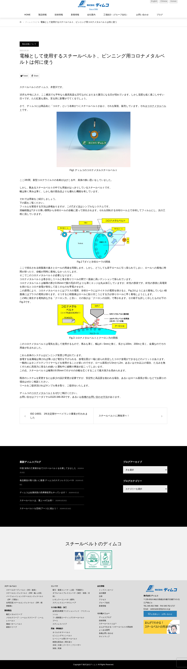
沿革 (101, 596)
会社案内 (91, 14)
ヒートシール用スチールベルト (65, 639)
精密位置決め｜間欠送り (62, 642)
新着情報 (75, 14)
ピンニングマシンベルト (62, 636)
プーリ (55, 621)
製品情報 (42, 14)
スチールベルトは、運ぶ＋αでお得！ (37, 500)
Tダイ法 (76, 206)
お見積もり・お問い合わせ (159, 614)
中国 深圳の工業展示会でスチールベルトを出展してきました (48, 468)
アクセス (102, 600)
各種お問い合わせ (106, 633)
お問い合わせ (142, 14)
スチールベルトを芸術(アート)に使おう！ (39, 508)
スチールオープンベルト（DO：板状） (21, 590)
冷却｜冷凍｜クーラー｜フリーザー (67, 645)
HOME (27, 14)
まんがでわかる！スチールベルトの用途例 (116, 627)
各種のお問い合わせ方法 (95, 397)
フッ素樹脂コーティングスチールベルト (68, 618)
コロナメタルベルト (42, 393)
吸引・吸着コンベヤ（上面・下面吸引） (68, 590)
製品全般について (29, 44)
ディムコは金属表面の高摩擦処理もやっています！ (43, 492)
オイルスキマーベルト (61, 632)
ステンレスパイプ (60, 624)
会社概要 (102, 593)
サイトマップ (104, 636)
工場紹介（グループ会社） (115, 14)
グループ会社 (104, 603)
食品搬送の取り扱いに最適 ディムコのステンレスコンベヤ (47, 480)
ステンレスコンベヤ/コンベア (64, 603)
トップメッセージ (106, 590)
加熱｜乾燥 (57, 648)
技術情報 (59, 14)
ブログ (160, 14)
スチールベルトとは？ (108, 624)
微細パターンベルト (14, 624)
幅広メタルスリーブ (14, 614)
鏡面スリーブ (11, 627)
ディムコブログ (31, 22)
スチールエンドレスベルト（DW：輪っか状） (24, 593)
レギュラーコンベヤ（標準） (64, 600)
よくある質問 (104, 630)
